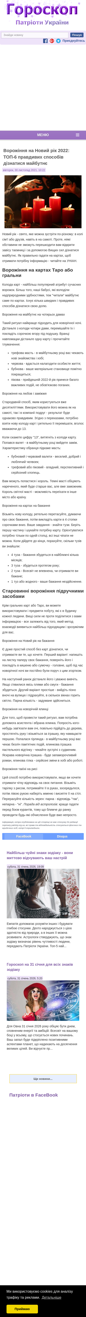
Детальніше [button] (51, 1297)
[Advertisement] (42, 88)
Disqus (62, 836)
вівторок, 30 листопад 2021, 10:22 (24, 170)
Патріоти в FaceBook (33, 1094)
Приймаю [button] (22, 1309)
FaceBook (23, 836)
